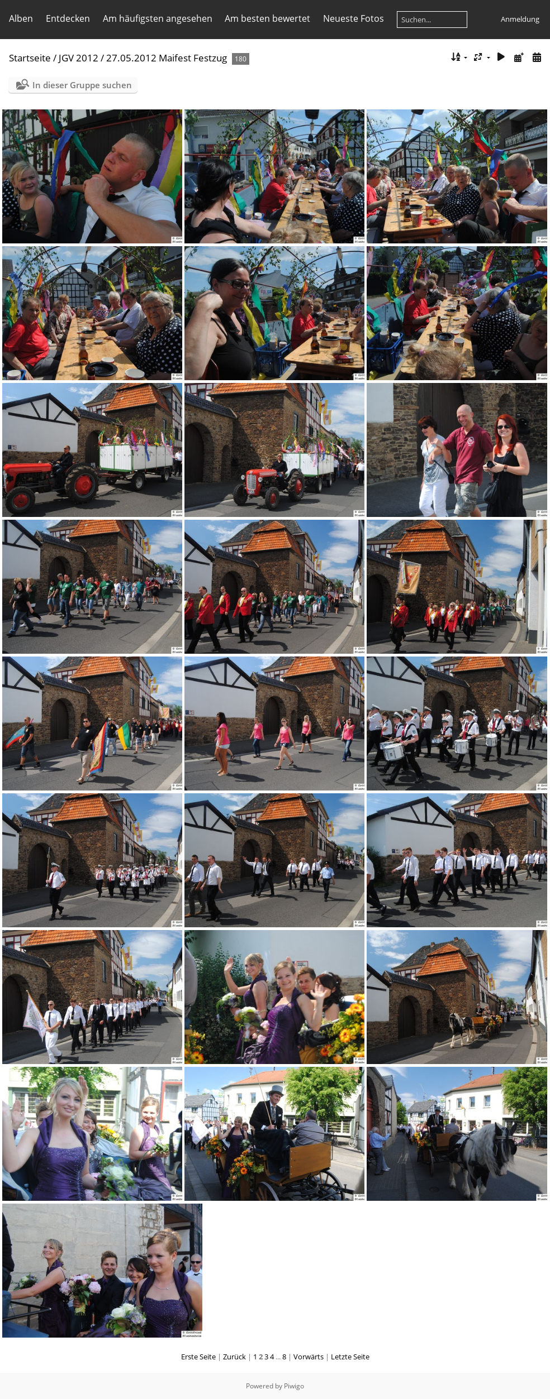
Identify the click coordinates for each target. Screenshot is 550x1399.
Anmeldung (520, 19)
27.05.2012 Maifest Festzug (166, 57)
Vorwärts (308, 1357)
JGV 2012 (78, 57)
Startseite (30, 57)
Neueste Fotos (353, 18)
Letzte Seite (350, 1357)
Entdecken (68, 18)
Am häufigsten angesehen (157, 18)
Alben (21, 18)
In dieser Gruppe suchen (82, 84)
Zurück (234, 1357)
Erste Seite (198, 1357)
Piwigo (294, 1386)
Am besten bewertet (267, 18)
